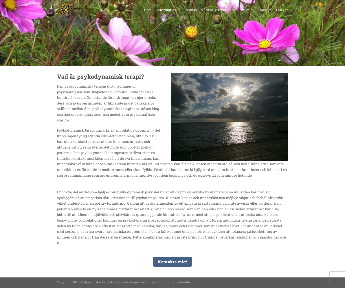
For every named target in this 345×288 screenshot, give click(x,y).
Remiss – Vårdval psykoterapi (210, 9)
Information (168, 9)
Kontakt (264, 9)
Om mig (246, 9)
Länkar (282, 9)
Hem (148, 9)
